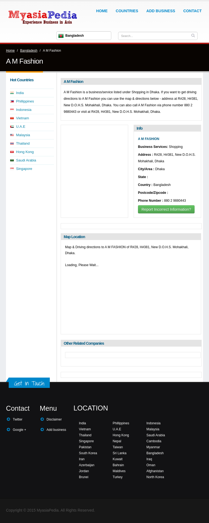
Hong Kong (25, 152)
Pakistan (85, 447)
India (20, 93)
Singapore (24, 169)
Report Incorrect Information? (166, 209)
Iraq (149, 459)
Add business (56, 430)
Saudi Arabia (26, 160)
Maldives (119, 471)
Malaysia (23, 135)
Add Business (160, 11)
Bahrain (118, 465)
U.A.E (20, 126)
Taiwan (118, 447)
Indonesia (23, 110)
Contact (192, 11)
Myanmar (153, 447)
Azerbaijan (86, 465)
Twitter (17, 419)
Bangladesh (28, 50)
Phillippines (25, 101)
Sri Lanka (120, 453)
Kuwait (117, 459)
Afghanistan (155, 471)
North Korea (155, 477)
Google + (19, 430)
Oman (150, 465)
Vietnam (22, 118)
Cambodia (153, 441)
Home (101, 11)
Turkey (117, 477)
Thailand (23, 143)
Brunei (83, 477)
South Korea (88, 453)
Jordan (84, 471)
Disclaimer (54, 419)
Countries (127, 11)
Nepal (117, 441)
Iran (82, 459)
